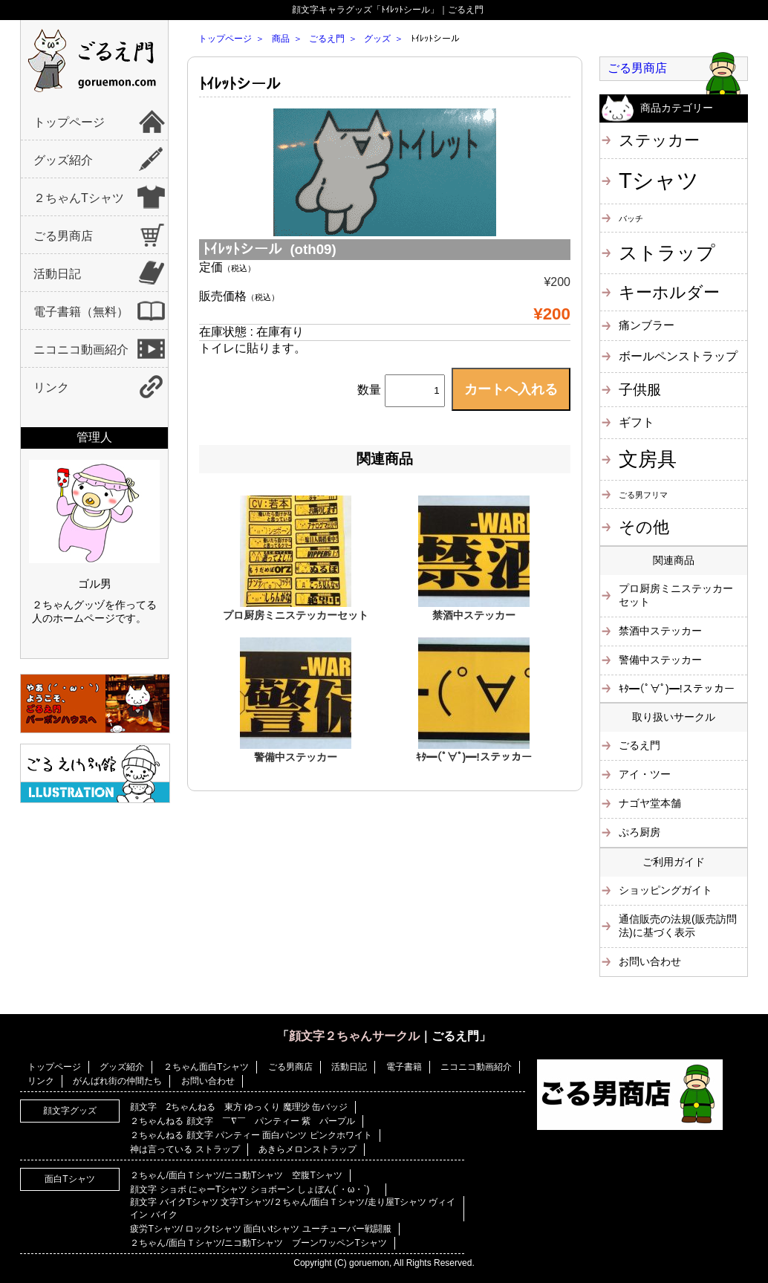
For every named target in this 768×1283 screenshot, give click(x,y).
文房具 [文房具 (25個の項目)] (648, 459)
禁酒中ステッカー (473, 615)
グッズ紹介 (63, 160)
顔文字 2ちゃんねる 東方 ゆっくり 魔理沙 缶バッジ (239, 1107)
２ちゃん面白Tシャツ (206, 1067)
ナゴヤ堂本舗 (650, 803)
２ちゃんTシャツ (78, 198)
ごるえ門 (327, 38)
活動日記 (57, 273)
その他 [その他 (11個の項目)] (644, 527)
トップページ (69, 122)
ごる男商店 (63, 236)
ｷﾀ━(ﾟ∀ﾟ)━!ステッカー (474, 757)
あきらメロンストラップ (307, 1149)
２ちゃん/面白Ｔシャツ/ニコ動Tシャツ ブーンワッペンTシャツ (258, 1243)
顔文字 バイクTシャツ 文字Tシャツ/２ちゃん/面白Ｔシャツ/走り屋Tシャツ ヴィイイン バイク (292, 1208)
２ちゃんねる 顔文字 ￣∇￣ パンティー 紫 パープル (242, 1121)
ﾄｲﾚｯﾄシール (240, 84)
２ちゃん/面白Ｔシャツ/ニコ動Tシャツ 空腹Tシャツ (236, 1175)
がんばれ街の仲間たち (117, 1081)
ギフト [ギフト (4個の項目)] (636, 422)
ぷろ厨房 (639, 832)
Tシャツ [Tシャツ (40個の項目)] (659, 180)
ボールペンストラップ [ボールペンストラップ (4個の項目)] (678, 356)
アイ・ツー (645, 774)
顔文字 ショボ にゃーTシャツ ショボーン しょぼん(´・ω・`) (254, 1189)
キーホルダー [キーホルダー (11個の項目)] (669, 292)
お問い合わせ (650, 961)
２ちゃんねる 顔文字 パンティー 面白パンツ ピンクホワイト (250, 1135)
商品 (281, 38)
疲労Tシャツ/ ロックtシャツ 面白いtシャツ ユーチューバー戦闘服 (260, 1229)
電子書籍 (404, 1067)
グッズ (377, 38)
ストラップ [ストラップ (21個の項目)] (667, 252)
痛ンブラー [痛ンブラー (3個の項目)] (646, 325)
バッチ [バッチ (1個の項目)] (631, 218)
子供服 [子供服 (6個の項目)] (640, 389)
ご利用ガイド (673, 862)
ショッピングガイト (665, 890)
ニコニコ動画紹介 (80, 349)
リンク (51, 387)
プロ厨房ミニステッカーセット (295, 615)
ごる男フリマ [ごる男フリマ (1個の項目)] (643, 494)
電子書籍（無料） (80, 311)
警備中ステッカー (295, 757)
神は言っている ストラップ (184, 1149)
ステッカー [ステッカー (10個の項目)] (659, 140)
